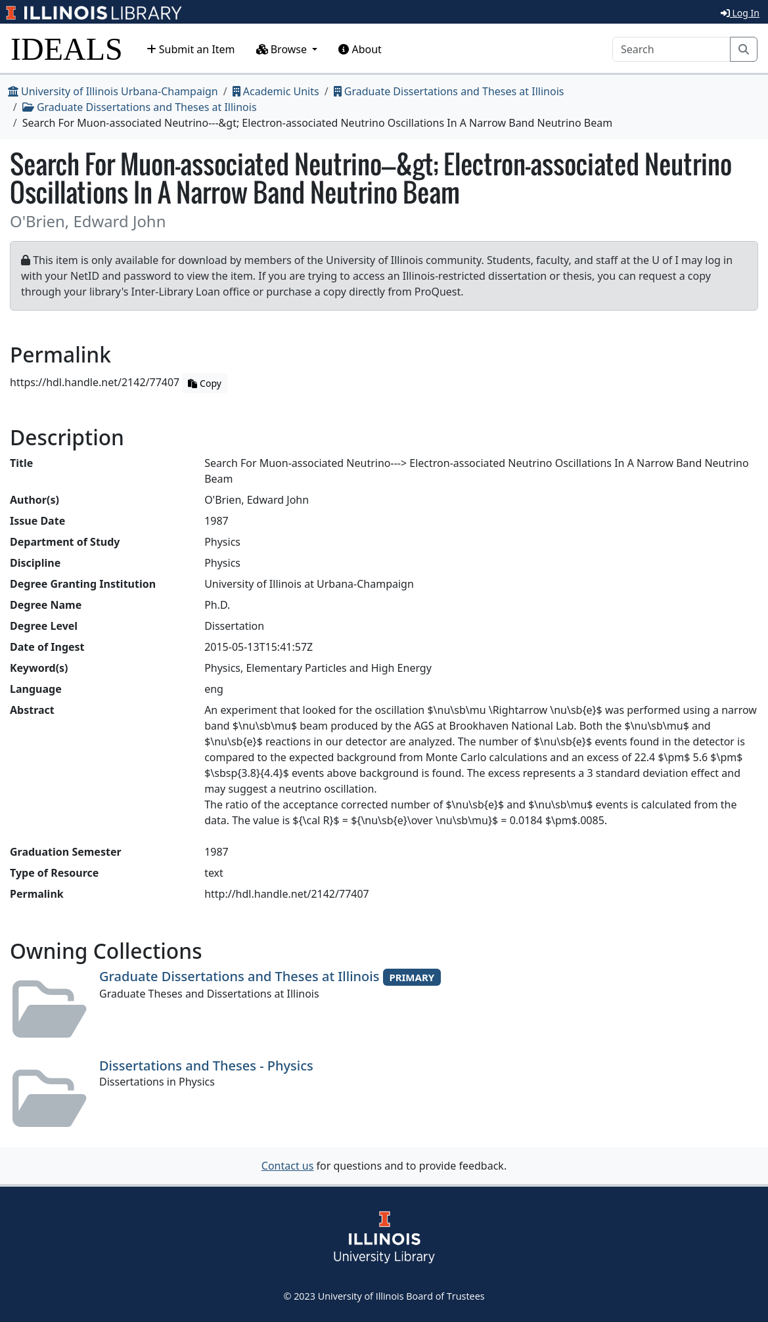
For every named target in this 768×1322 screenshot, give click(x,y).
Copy (204, 383)
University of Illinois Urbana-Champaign (113, 91)
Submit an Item (191, 49)
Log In (740, 13)
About (360, 49)
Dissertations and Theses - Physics (206, 1065)
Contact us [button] (287, 1165)
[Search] (671, 49)
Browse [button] (283, 49)
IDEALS (67, 49)
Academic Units (276, 91)
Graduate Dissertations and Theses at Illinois (449, 91)
